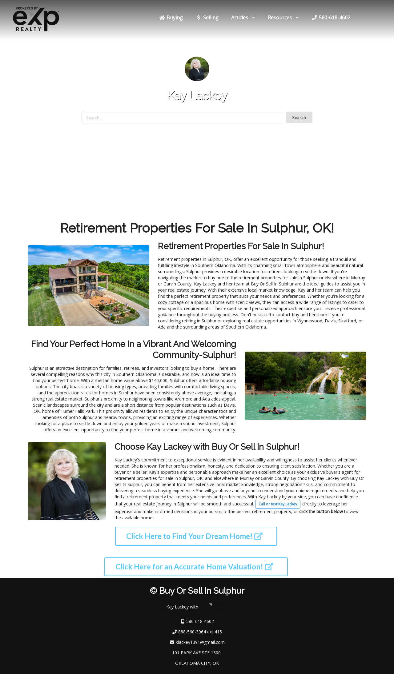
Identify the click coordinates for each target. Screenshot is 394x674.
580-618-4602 (330, 17)
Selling (207, 17)
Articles (243, 17)
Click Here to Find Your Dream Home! (194, 536)
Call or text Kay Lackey (278, 504)
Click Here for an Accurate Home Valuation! (194, 566)
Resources (283, 17)
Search (299, 117)
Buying (171, 17)
